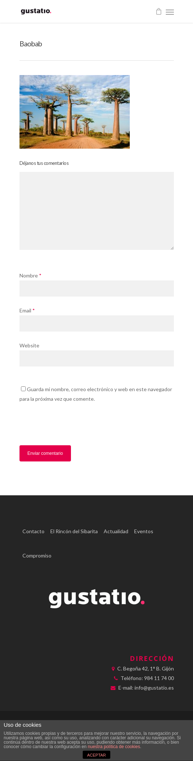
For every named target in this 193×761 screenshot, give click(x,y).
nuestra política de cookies (114, 746)
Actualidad (116, 531)
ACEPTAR (96, 755)
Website (29, 345)
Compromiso (36, 555)
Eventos (143, 531)
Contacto (33, 531)
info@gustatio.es (154, 687)
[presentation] (69, 426)
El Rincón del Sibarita (74, 531)
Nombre (30, 275)
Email (27, 310)
